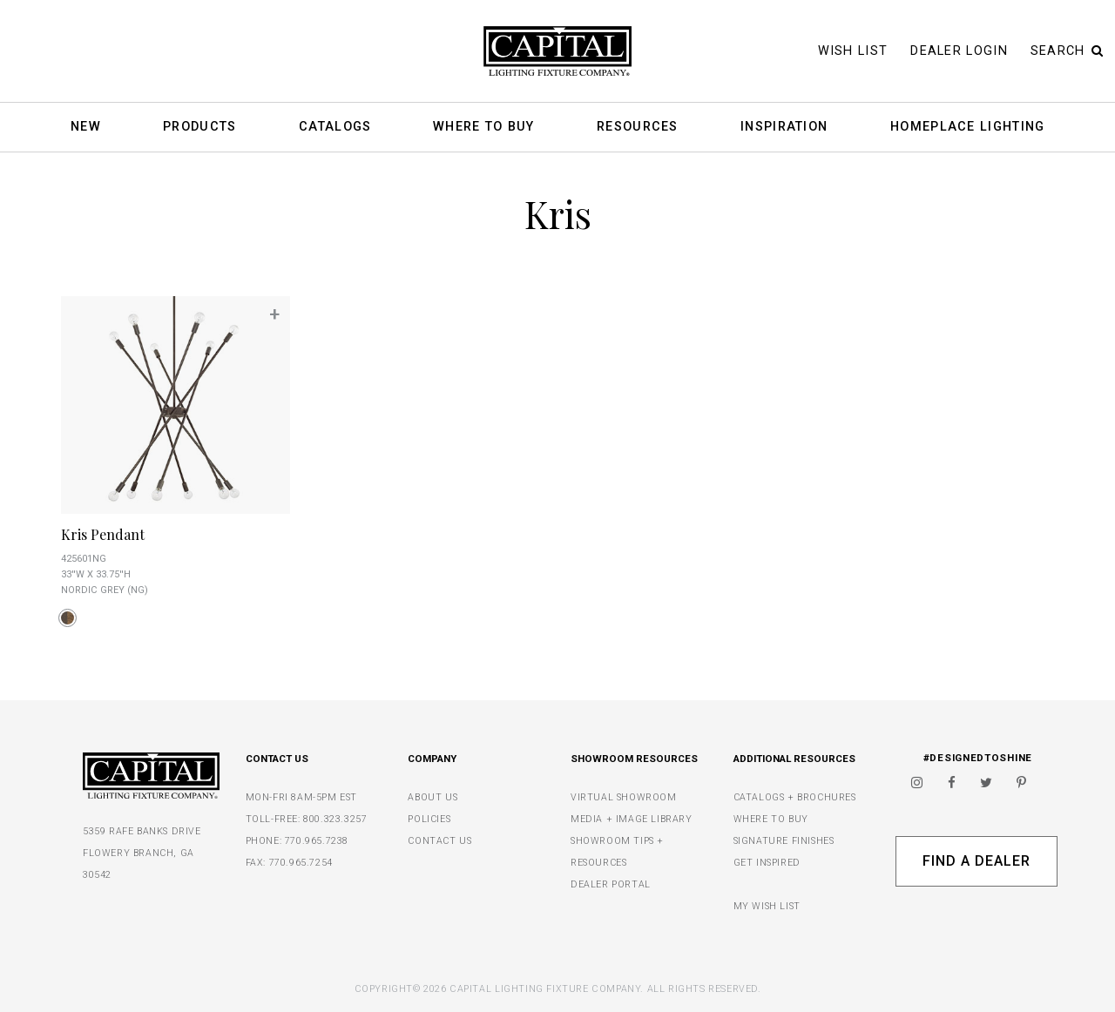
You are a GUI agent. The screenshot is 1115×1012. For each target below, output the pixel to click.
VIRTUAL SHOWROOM (624, 797)
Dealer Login (959, 51)
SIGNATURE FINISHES (784, 841)
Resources (638, 127)
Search (1067, 51)
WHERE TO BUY (770, 819)
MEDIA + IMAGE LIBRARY (632, 819)
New (86, 127)
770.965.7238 (316, 841)
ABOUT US (432, 797)
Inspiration (784, 127)
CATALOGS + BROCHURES (794, 797)
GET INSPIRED (767, 862)
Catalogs (335, 127)
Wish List (853, 51)
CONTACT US (439, 841)
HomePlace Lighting (967, 127)
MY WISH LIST (767, 906)
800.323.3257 (335, 819)
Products (199, 127)
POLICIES (429, 819)
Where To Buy (484, 127)
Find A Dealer (976, 861)
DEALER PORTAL (611, 884)
